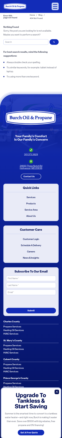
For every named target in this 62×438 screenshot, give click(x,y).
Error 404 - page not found (10, 17)
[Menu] (55, 6)
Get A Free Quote (29, 432)
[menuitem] (55, 6)
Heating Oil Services (13, 330)
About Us (31, 216)
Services (31, 197)
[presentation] (25, 301)
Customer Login (31, 239)
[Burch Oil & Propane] (15, 6)
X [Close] (57, 392)
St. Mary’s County (12, 340)
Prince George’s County (15, 378)
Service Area (31, 210)
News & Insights (31, 258)
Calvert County (11, 359)
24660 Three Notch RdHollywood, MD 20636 (31, 167)
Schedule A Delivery (31, 245)
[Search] (25, 42)
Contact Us (29, 176)
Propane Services (12, 326)
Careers (31, 251)
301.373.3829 (31, 154)
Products (31, 203)
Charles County (11, 321)
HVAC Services (10, 334)
